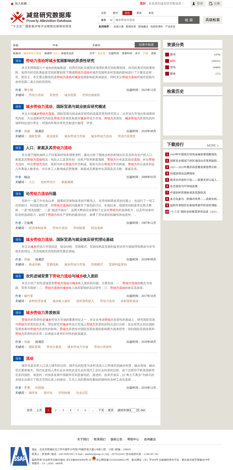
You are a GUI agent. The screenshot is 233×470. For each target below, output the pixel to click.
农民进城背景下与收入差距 (62, 276)
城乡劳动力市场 (74, 136)
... (93, 410)
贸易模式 (97, 264)
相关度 (101, 53)
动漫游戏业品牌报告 (182, 173)
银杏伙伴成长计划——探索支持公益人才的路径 (199, 179)
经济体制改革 (38, 228)
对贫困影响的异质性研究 (60, 61)
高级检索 (212, 20)
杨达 (27, 177)
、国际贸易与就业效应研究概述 (66, 106)
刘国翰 (39, 387)
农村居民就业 (130, 301)
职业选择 (97, 228)
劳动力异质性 (127, 136)
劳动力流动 (36, 95)
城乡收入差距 (61, 301)
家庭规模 (67, 182)
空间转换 (64, 392)
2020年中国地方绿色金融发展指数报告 (193, 154)
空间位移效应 (91, 95)
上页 (39, 410)
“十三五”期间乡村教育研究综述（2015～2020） (199, 211)
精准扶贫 (131, 26)
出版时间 (114, 53)
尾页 (111, 410)
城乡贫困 (70, 95)
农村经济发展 (38, 301)
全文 (103, 19)
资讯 (173, 67)
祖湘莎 (39, 131)
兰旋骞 (28, 222)
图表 (173, 73)
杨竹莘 (28, 296)
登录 (200, 3)
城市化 (33, 392)
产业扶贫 (170, 26)
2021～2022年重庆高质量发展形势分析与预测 (197, 167)
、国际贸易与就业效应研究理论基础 (70, 239)
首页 (30, 410)
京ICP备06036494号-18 (78, 459)
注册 (217, 3)
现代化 (48, 392)
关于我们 (83, 439)
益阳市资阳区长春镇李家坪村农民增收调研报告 (199, 205)
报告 (173, 60)
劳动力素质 (54, 347)
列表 (145, 53)
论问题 (41, 194)
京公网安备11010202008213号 (110, 458)
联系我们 (100, 439)
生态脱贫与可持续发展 (184, 186)
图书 (173, 54)
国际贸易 (35, 136)
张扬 (27, 131)
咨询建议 (150, 439)
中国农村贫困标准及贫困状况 (188, 192)
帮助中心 (133, 439)
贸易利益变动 (118, 264)
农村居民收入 (85, 301)
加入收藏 (21, 3)
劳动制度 (79, 228)
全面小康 (119, 26)
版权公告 (116, 439)
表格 (153, 53)
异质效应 (43, 313)
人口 (32, 182)
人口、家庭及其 (49, 148)
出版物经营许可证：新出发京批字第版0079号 (184, 459)
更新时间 (127, 53)
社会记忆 (82, 392)
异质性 (54, 95)
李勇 (27, 387)
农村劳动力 (48, 182)
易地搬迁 (143, 26)
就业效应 (52, 136)
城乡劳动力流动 (101, 136)
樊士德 (28, 90)
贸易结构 (52, 264)
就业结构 (35, 264)
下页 (101, 410)
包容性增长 (156, 26)
